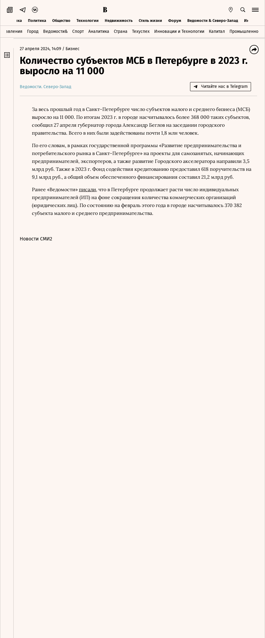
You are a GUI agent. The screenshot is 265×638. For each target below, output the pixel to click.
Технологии (87, 20)
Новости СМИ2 (36, 239)
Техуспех (141, 31)
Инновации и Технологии (179, 31)
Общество (61, 20)
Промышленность (246, 31)
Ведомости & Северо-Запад (212, 20)
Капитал (217, 31)
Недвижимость (119, 20)
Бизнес (73, 48)
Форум (174, 20)
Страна (120, 31)
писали (87, 189)
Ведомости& (55, 31)
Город (33, 31)
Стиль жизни (150, 20)
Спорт (78, 31)
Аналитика (98, 31)
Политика (37, 20)
